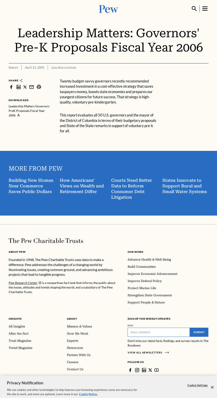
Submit (199, 332)
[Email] (159, 332)
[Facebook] (130, 370)
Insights (15, 318)
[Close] (212, 390)
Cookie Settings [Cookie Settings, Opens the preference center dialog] (197, 388)
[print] (38, 87)
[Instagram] (137, 370)
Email (130, 325)
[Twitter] (150, 370)
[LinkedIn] (144, 370)
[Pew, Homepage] (108, 8)
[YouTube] (156, 370)
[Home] (46, 240)
